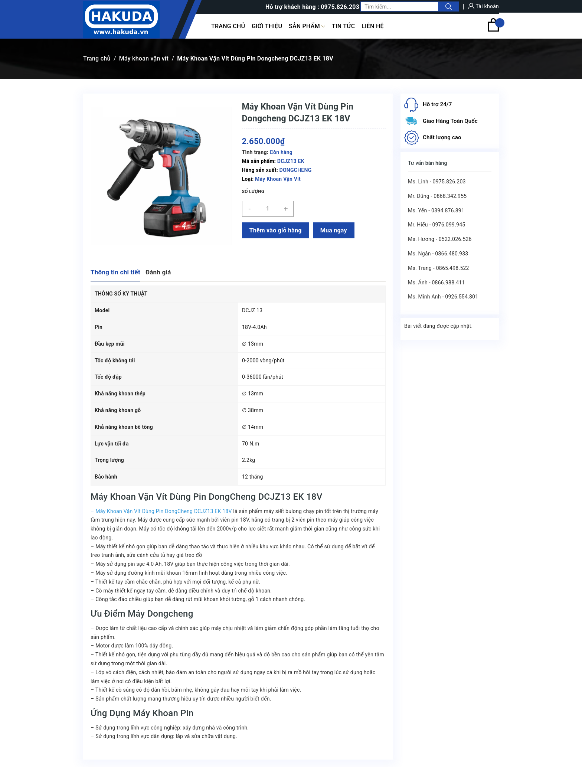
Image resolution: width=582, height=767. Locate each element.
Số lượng (253, 191)
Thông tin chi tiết (115, 272)
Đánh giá (158, 272)
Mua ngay (333, 230)
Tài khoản (483, 6)
